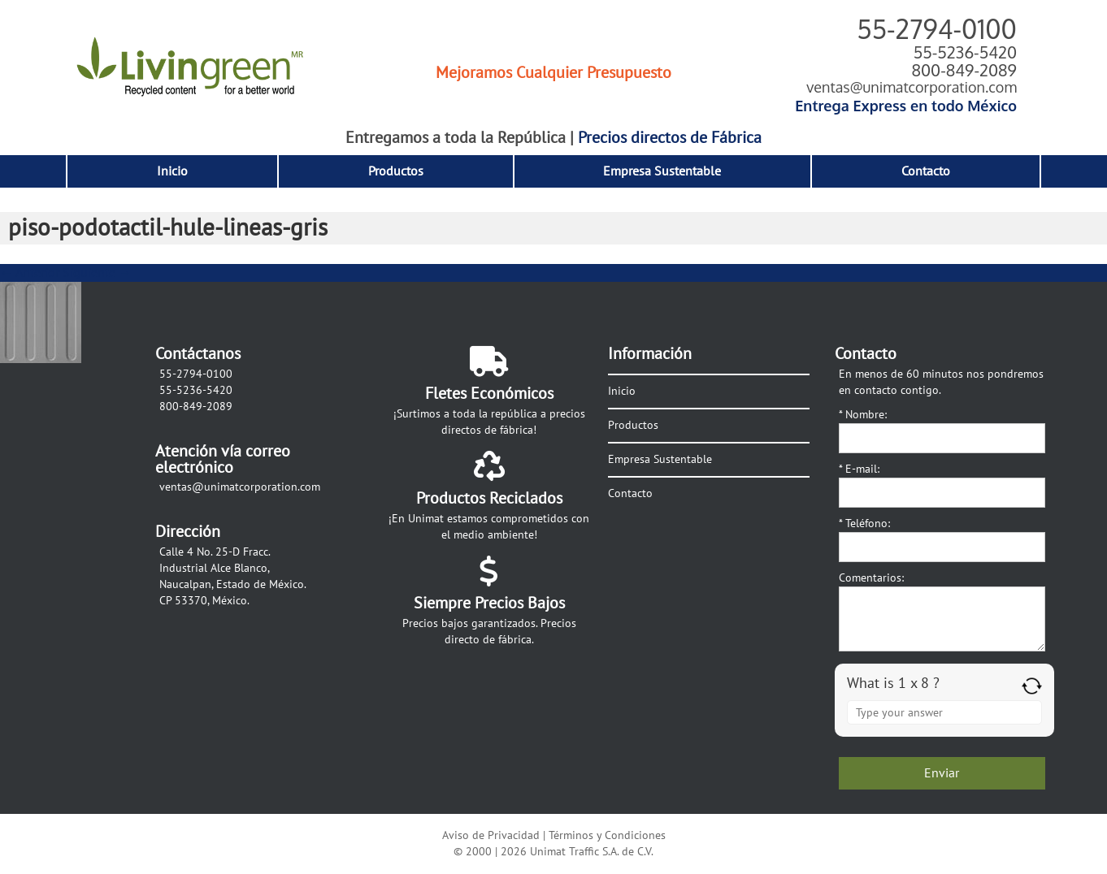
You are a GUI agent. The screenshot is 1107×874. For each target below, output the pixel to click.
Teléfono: (864, 523)
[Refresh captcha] (1032, 686)
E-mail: (859, 469)
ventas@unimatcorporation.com (911, 87)
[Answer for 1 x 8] (944, 712)
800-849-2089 (964, 69)
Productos (395, 171)
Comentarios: (871, 578)
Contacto (925, 171)
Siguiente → (97, 273)
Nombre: (863, 415)
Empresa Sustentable (662, 171)
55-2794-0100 (937, 28)
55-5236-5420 (965, 52)
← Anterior (29, 273)
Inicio (172, 171)
